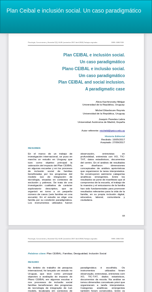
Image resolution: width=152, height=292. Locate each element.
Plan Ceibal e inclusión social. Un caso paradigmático (73, 10)
